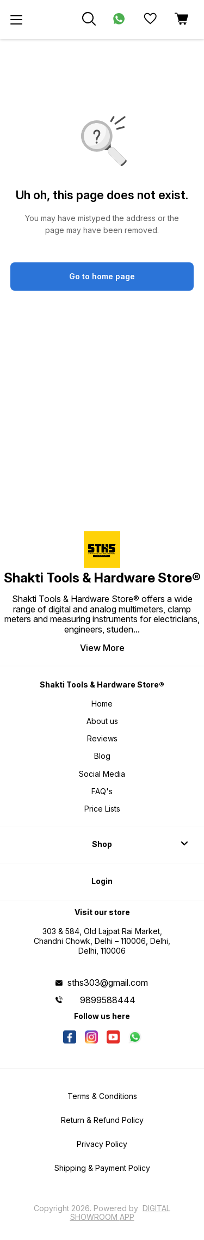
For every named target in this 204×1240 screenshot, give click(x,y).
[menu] (16, 20)
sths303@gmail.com (107, 982)
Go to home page (102, 276)
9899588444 (107, 1000)
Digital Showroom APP (120, 1212)
